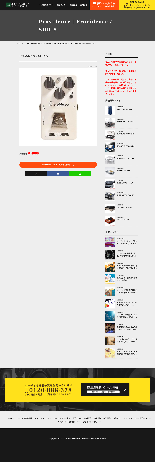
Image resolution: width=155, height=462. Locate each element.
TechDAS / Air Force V (125, 183)
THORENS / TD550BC (125, 122)
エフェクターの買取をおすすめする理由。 (127, 279)
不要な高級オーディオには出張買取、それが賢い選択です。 (127, 267)
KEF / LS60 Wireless (124, 109)
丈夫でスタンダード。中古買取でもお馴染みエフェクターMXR (127, 353)
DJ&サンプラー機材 (62, 418)
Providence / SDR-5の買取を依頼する (58, 165)
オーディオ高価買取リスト (27, 418)
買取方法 (72, 5)
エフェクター (45, 418)
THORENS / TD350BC (125, 134)
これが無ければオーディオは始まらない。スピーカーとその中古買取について (127, 340)
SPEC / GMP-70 (123, 220)
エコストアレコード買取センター (137, 418)
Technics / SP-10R (123, 171)
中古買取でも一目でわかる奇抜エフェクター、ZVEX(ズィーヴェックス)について (127, 304)
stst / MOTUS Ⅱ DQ (124, 207)
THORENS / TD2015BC (126, 158)
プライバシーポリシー (92, 422)
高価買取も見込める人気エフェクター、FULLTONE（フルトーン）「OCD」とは (127, 328)
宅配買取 (97, 418)
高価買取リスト (46, 5)
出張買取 (87, 418)
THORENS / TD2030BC (126, 146)
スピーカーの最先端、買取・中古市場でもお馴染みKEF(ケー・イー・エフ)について (127, 255)
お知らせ (83, 5)
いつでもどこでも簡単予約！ (104, 4)
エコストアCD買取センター (69, 422)
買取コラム (61, 5)
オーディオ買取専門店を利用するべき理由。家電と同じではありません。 (127, 291)
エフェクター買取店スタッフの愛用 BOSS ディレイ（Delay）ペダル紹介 (127, 316)
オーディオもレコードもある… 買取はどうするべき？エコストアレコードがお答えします (127, 242)
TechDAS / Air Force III (125, 195)
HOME (11, 418)
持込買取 (107, 418)
